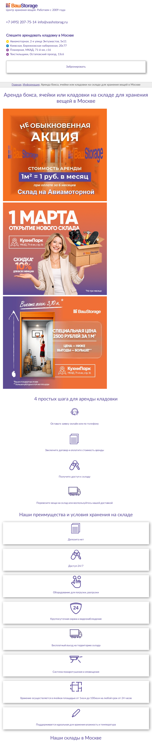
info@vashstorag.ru (53, 22)
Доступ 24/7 (76, 566)
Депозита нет (76, 539)
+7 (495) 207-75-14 (21, 22)
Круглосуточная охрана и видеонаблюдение (76, 619)
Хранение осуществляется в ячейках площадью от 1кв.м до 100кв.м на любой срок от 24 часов (76, 698)
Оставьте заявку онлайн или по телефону (74, 423)
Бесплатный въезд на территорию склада (76, 645)
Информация (31, 84)
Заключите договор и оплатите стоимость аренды (74, 450)
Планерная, (30, 50)
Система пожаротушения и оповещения (76, 672)
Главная (16, 84)
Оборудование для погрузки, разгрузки (76, 592)
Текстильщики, (37, 54)
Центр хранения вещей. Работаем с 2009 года (35, 10)
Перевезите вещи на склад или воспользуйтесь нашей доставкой (74, 503)
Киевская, (38, 45)
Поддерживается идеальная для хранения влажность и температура (76, 724)
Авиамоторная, (38, 41)
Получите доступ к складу (74, 476)
